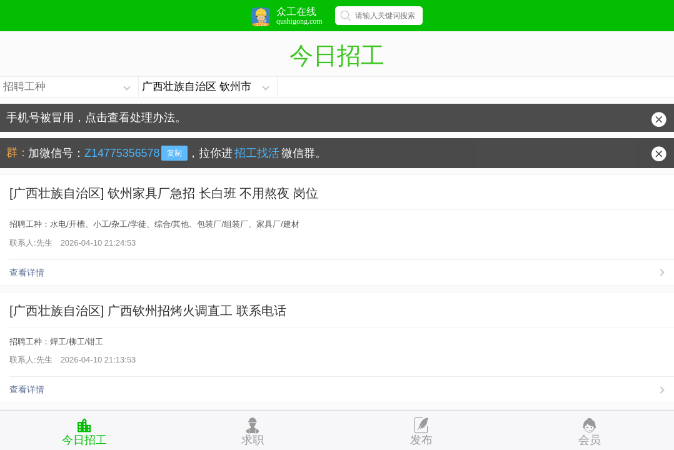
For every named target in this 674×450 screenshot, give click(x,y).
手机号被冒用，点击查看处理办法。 (96, 117)
